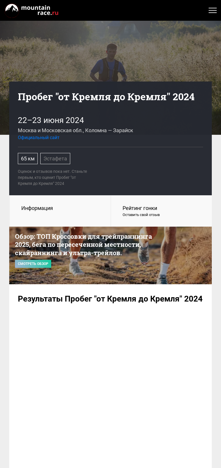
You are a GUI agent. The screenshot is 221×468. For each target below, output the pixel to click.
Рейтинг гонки (161, 211)
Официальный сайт (39, 137)
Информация (37, 208)
